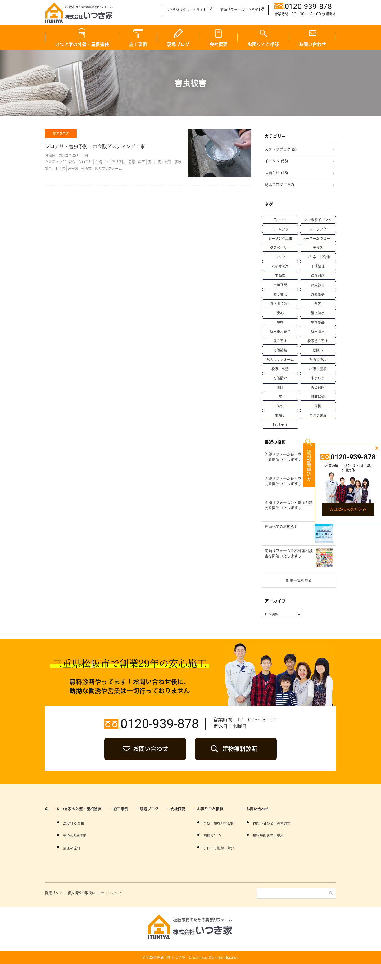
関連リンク (53, 893)
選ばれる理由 (73, 823)
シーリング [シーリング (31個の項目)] (317, 229)
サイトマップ (111, 893)
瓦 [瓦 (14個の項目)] (280, 396)
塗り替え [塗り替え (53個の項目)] (280, 294)
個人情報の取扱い (81, 893)
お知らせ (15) (276, 173)
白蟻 (98, 162)
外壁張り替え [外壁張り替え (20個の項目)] (280, 303)
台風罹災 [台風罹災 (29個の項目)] (280, 285)
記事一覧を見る (299, 580)
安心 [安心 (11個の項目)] (280, 313)
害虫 (151, 162)
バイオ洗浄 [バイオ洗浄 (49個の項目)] (280, 266)
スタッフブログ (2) (281, 149)
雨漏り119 (212, 835)
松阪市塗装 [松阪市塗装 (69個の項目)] (317, 359)
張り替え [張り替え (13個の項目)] (280, 341)
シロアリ (85, 162)
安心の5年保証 (74, 835)
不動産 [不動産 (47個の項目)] (280, 275)
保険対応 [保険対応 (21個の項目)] (318, 275)
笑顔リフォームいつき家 (239, 9)
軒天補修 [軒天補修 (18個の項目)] (318, 396)
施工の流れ (71, 848)
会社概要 (219, 44)
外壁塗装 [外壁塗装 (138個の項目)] (318, 294)
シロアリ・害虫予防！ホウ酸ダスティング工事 (95, 146)
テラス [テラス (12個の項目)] (318, 247)
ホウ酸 (60, 168)
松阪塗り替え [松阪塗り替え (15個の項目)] (317, 341)
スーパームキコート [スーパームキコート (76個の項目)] (317, 238)
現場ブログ (178, 44)
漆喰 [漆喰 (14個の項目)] (280, 387)
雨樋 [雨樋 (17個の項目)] (317, 406)
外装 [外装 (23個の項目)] (317, 303)
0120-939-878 (159, 723)
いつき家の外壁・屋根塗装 (82, 44)
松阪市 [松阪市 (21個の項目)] (318, 350)
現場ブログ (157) (279, 185)
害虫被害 (164, 162)
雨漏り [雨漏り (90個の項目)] (280, 415)
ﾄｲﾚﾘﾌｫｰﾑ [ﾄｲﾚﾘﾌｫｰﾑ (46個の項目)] (280, 425)
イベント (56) (276, 161)
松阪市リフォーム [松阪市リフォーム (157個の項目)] (280, 359)
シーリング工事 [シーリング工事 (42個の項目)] (280, 238)
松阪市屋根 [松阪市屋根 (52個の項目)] (317, 369)
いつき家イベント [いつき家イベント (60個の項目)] (318, 220)
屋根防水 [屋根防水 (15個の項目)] (318, 331)
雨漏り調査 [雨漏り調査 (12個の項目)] (317, 415)
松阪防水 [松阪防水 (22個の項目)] (280, 378)
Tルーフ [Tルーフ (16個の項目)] (280, 220)
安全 (48, 168)
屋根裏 (73, 168)
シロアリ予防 (115, 162)
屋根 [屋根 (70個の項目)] (280, 322)
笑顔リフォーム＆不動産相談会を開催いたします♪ (289, 456)
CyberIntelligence (223, 957)
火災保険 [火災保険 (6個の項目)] (318, 387)
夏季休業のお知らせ (281, 526)
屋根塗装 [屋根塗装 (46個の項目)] (318, 322)
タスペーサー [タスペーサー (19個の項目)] (280, 247)
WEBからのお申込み (348, 509)
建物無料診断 (239, 749)
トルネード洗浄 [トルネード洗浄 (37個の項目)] (318, 257)
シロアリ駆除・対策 (218, 848)
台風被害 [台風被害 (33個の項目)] (318, 285)
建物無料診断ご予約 (268, 835)
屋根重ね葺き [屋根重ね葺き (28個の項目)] (280, 331)
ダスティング (55, 162)
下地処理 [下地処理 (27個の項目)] (318, 266)
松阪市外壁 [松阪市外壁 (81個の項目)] (280, 369)
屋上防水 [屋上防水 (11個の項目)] (318, 313)
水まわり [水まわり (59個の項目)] (318, 378)
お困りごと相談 (263, 44)
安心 (72, 162)
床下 (141, 162)
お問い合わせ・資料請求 (272, 823)
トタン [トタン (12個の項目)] (280, 257)
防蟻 (131, 162)
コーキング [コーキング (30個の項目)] (280, 229)
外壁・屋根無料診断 (218, 823)
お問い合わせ (312, 44)
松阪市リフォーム (108, 168)
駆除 (177, 162)
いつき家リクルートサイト (186, 9)
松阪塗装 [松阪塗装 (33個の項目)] (280, 350)
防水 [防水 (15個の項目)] (280, 406)
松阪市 (86, 168)
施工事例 (138, 44)
